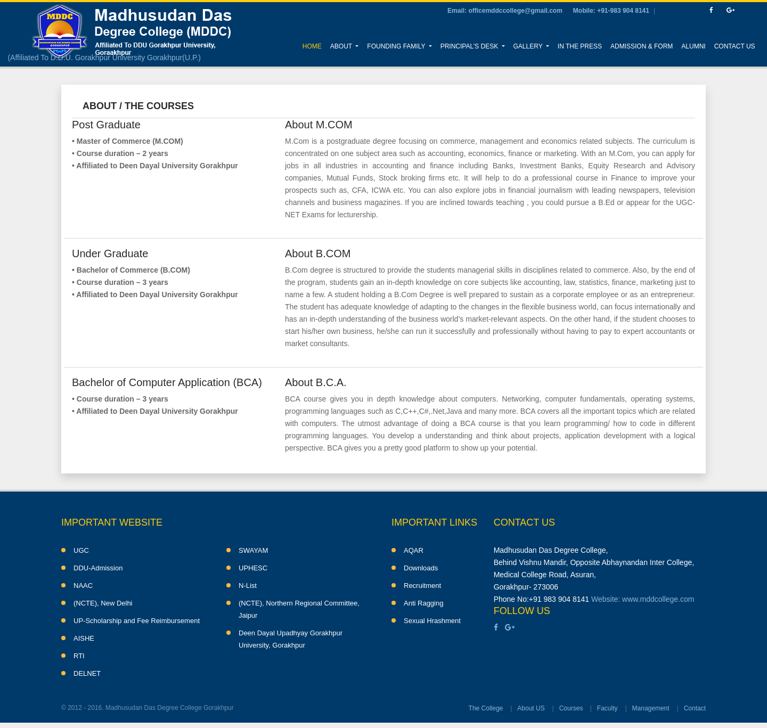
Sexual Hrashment (432, 621)
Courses (571, 708)
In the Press (580, 46)
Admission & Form (641, 46)
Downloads (421, 568)
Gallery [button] (528, 46)
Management (651, 708)
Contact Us (734, 46)
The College (486, 708)
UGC (81, 550)
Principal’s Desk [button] (470, 46)
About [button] (342, 46)
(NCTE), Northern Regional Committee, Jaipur (299, 609)
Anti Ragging (423, 603)
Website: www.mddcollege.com (642, 599)
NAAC (83, 586)
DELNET (87, 673)
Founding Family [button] (397, 46)
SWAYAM (253, 550)
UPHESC (253, 568)
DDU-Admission (98, 568)
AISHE (84, 638)
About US (530, 708)
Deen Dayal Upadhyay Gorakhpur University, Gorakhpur (290, 639)
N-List (248, 586)
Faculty (607, 708)
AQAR (413, 550)
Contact (695, 708)
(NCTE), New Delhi (103, 603)
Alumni (693, 46)
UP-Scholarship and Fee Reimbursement (137, 621)
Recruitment (422, 586)
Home (314, 45)
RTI (79, 656)
